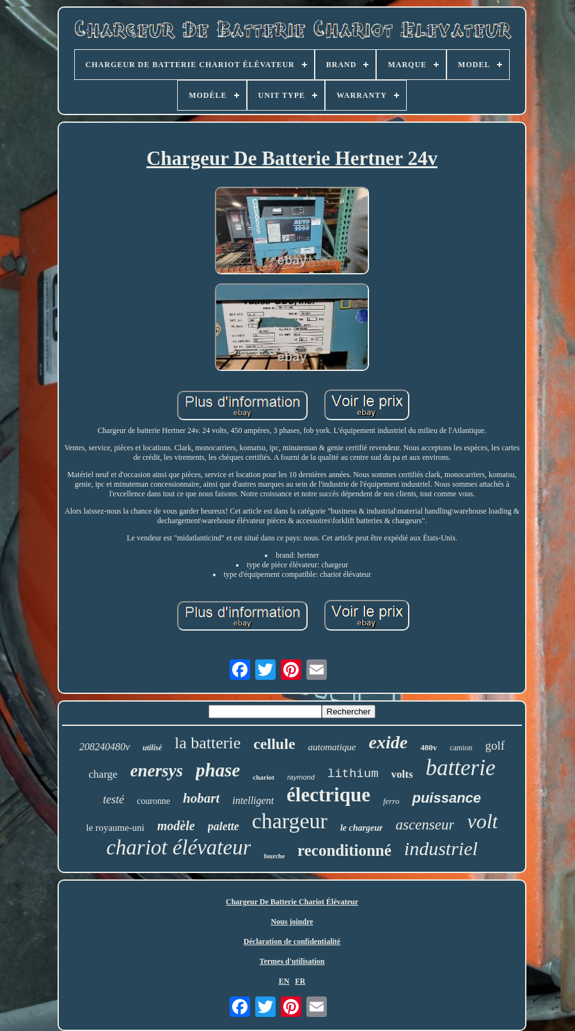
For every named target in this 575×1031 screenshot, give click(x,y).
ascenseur (424, 825)
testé (113, 799)
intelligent (253, 800)
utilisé (152, 747)
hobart (201, 798)
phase (218, 770)
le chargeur (361, 828)
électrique (328, 794)
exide (388, 742)
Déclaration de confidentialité (292, 941)
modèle (176, 826)
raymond (301, 777)
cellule (274, 744)
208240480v (104, 746)
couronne (153, 801)
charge (103, 774)
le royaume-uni (115, 827)
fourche (274, 856)
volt (482, 821)
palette (223, 826)
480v (428, 747)
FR (300, 981)
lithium (353, 774)
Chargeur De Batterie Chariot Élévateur (292, 901)
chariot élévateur (178, 847)
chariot (263, 777)
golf (495, 745)
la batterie (207, 743)
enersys (157, 770)
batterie (461, 767)
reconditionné (344, 850)
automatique (332, 747)
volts (402, 774)
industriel (441, 848)
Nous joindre (292, 921)
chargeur (289, 821)
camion (461, 747)
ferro (391, 801)
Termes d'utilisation (292, 961)
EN (284, 981)
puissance (446, 798)
